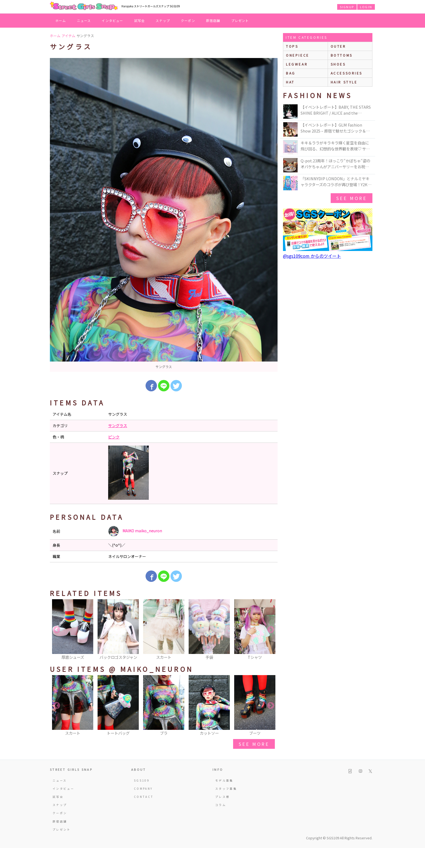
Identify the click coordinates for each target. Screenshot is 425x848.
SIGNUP (347, 7)
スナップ (163, 20)
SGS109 (142, 780)
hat (290, 82)
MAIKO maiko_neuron (135, 531)
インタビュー (112, 20)
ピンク (114, 437)
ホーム (60, 20)
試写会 (139, 20)
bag (290, 73)
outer (338, 46)
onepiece (297, 55)
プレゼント (240, 20)
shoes (338, 64)
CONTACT (144, 797)
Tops (292, 46)
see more (254, 744)
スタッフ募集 (226, 788)
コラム (220, 805)
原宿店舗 (213, 20)
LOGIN (366, 7)
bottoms (342, 55)
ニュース (84, 20)
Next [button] (271, 630)
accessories (347, 73)
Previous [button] (57, 630)
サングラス (117, 425)
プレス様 (222, 797)
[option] (164, 215)
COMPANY (143, 788)
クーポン (188, 20)
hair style (344, 82)
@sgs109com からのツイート (312, 256)
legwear (297, 64)
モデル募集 (224, 780)
